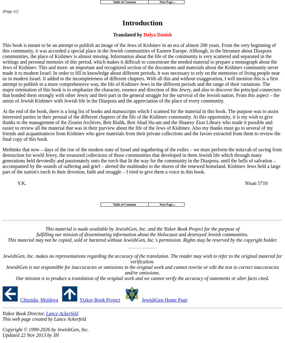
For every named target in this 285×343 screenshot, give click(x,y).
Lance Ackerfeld (62, 313)
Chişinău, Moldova (39, 300)
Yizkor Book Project (100, 300)
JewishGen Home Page (165, 300)
